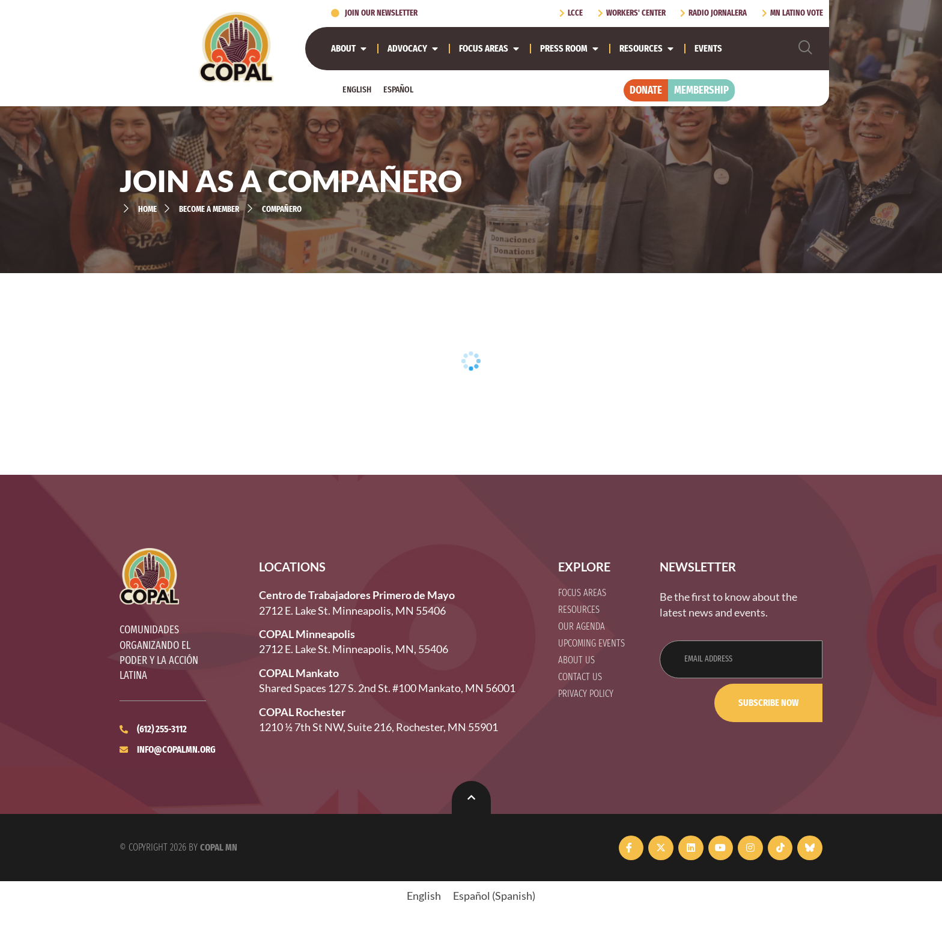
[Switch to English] (356, 90)
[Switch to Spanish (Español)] (494, 895)
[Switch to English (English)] (424, 895)
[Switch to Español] (398, 90)
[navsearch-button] (808, 48)
